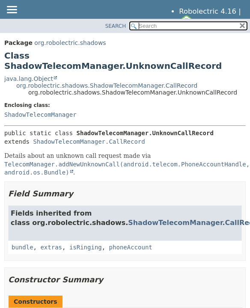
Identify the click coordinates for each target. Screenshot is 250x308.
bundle (22, 247)
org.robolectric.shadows (70, 42)
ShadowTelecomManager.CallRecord (89, 141)
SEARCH (115, 26)
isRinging (85, 247)
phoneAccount (130, 247)
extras (51, 247)
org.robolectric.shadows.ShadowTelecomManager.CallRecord (106, 85)
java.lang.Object (28, 78)
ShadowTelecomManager (40, 114)
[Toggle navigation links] (11, 10)
